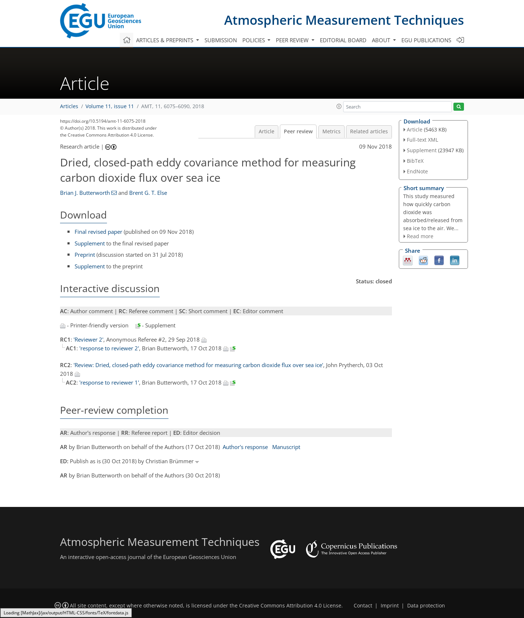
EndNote (417, 171)
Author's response (245, 446)
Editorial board (343, 40)
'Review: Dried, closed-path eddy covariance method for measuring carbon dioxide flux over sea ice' (198, 365)
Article (266, 131)
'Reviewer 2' (88, 339)
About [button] (382, 40)
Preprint (85, 254)
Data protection (426, 605)
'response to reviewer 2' (109, 348)
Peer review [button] (293, 40)
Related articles (369, 131)
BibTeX (415, 160)
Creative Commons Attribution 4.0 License (290, 605)
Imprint (390, 605)
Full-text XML (422, 139)
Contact (363, 605)
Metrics (331, 131)
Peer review (298, 131)
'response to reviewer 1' (109, 382)
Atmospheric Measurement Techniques (344, 19)
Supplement (90, 243)
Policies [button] (254, 40)
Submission (221, 40)
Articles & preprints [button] (165, 40)
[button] (339, 106)
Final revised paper (98, 231)
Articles (69, 106)
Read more (420, 236)
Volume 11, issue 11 (110, 106)
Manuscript (286, 446)
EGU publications (426, 40)
